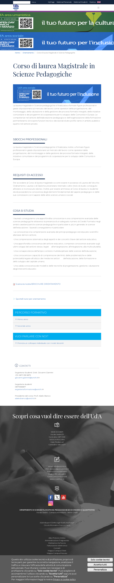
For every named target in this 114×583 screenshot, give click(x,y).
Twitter (57, 497)
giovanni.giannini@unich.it (27, 377)
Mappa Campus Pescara (57, 553)
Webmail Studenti (81, 2)
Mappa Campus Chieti (57, 551)
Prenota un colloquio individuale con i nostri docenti (39, 343)
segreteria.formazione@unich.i (29, 389)
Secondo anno (23, 326)
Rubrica (93, 2)
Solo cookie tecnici (100, 560)
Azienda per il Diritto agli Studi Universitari (57, 523)
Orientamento (28, 53)
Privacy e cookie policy (64, 579)
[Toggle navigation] (98, 7)
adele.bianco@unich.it (25, 398)
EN (99, 2)
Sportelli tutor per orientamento (31, 299)
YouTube (63, 497)
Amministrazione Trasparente (57, 540)
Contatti (57, 548)
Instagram (50, 503)
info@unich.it (60, 466)
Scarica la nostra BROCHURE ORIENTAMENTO (38, 284)
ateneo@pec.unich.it (59, 469)
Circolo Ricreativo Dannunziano (57, 525)
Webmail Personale (64, 2)
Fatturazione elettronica (57, 546)
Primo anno (21, 319)
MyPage (51, 2)
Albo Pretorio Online (57, 538)
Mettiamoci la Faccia (57, 543)
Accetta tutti (100, 565)
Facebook (50, 497)
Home (17, 53)
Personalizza (100, 569)
